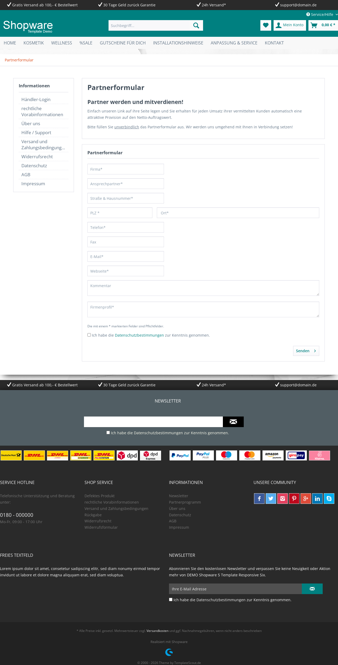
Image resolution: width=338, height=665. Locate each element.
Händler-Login (35, 99)
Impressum (33, 183)
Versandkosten (157, 630)
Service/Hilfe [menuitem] (320, 14)
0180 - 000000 (16, 515)
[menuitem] (156, 25)
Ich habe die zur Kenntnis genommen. (151, 335)
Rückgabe (93, 514)
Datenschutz (34, 165)
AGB (25, 174)
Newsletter (178, 495)
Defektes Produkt (99, 495)
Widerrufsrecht (37, 156)
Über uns (30, 123)
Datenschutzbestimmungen (139, 335)
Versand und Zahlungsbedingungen (44, 144)
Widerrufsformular (101, 527)
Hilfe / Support (36, 132)
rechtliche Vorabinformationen (42, 111)
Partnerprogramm (185, 502)
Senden (306, 350)
